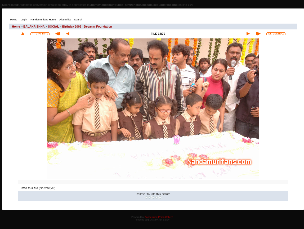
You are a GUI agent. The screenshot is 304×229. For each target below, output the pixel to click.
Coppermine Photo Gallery (159, 217)
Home (16, 26)
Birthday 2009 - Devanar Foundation (87, 26)
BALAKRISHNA (33, 26)
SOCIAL (53, 26)
